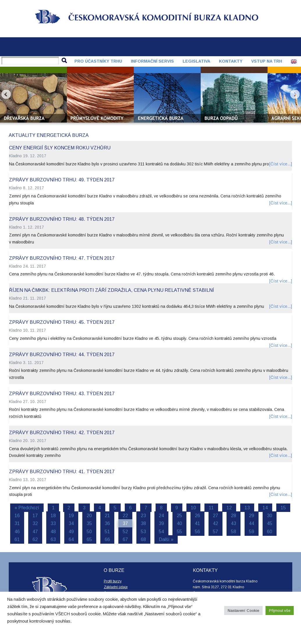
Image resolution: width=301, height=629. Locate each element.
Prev (6, 94)
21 (107, 515)
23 (143, 515)
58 (233, 531)
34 (71, 523)
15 (283, 507)
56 (197, 531)
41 (197, 523)
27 (215, 515)
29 (251, 515)
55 (179, 531)
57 (215, 531)
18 (53, 515)
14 (265, 507)
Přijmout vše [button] (279, 610)
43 (233, 523)
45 (269, 523)
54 (161, 531)
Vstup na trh (266, 61)
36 (107, 523)
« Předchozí (27, 507)
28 (233, 515)
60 (269, 531)
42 (215, 523)
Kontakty (231, 61)
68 (143, 539)
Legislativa (196, 61)
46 (17, 531)
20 (89, 515)
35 (89, 523)
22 (125, 515)
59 (251, 531)
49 (71, 531)
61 (17, 539)
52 (125, 531)
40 (179, 523)
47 (35, 531)
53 (143, 531)
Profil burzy (113, 581)
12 (229, 507)
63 (53, 539)
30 (269, 515)
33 (53, 523)
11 (211, 507)
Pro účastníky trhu (98, 61)
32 (35, 523)
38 (143, 523)
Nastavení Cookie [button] (243, 610)
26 (197, 515)
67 (125, 539)
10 (193, 507)
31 (17, 523)
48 (53, 531)
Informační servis (152, 61)
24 (161, 515)
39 (161, 523)
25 (179, 515)
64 (71, 539)
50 (89, 531)
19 (71, 515)
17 (35, 515)
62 (35, 539)
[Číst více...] (280, 164)
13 (247, 507)
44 (251, 523)
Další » (166, 539)
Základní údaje (116, 587)
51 (107, 531)
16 (17, 515)
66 (107, 539)
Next (295, 94)
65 (89, 539)
